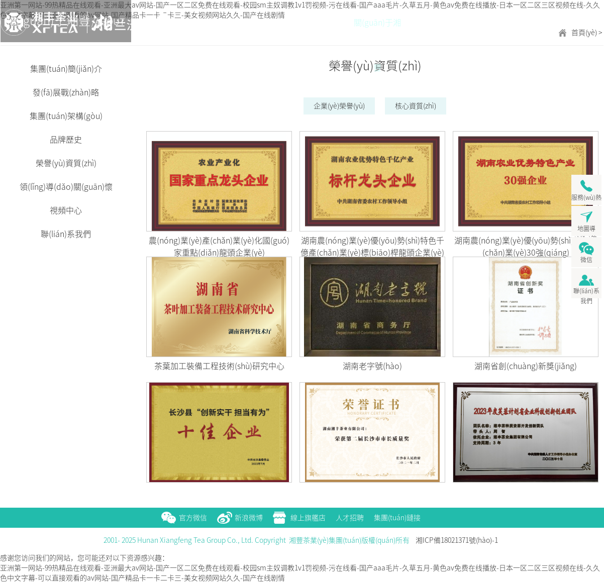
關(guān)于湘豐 (377, 32)
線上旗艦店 (308, 517)
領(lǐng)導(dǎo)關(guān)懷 (66, 187)
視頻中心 (66, 210)
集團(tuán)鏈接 (397, 517)
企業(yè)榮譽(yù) (339, 105)
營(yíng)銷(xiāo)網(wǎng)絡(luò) (477, 32)
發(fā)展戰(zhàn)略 (66, 92)
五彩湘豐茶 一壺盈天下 (171, 22)
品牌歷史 (66, 140)
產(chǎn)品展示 (428, 32)
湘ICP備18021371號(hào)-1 (457, 540)
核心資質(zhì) (415, 105)
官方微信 (193, 517)
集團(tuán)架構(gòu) (66, 116)
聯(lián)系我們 (66, 234)
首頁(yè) (327, 23)
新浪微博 (249, 517)
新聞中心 (578, 23)
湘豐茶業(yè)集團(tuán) (41, 22)
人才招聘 (350, 517)
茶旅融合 (528, 23)
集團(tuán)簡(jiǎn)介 (66, 69)
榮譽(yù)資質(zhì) (66, 163)
